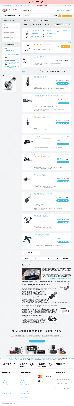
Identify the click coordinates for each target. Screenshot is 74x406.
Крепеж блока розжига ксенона (41, 234)
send (71, 383)
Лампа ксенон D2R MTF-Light (41, 76)
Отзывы (22, 388)
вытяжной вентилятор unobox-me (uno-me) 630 (42, 358)
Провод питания (37, 42)
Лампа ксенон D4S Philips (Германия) (43, 193)
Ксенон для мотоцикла (8, 29)
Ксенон (5, 24)
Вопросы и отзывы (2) (47, 77)
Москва (69, 5)
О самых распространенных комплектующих (60, 278)
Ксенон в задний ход (8, 39)
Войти (68, 10)
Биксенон (6, 27)
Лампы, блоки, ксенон (8, 34)
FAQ (50, 5)
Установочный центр (7, 388)
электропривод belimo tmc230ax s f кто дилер (19, 358)
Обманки (45, 30)
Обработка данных (6, 393)
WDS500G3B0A (3, 358)
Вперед (65, 258)
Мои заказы (60, 10)
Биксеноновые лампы (31, 30)
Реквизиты (4, 380)
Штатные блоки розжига (63, 30)
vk (57, 388)
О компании (5, 376)
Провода (45, 36)
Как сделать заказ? (24, 393)
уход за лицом (23, 397)
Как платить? (26, 5)
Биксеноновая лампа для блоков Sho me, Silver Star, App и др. (48, 95)
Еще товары (31, 252)
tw (64, 388)
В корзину (65, 46)
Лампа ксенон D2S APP (39, 174)
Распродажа (39, 5)
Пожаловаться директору (26, 391)
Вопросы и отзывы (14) (47, 117)
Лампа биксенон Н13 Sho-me (41, 215)
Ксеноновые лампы (31, 36)
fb (60, 388)
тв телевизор (47, 359)
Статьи (4, 391)
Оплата (21, 378)
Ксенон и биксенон (33, 20)
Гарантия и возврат (17, 5)
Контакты (33, 5)
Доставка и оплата (6, 5)
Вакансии (4, 382)
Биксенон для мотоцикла (9, 32)
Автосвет (24, 20)
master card (41, 376)
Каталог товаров (24, 376)
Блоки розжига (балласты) (31, 33)
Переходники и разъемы (47, 33)
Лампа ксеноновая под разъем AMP (42, 154)
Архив (23, 71)
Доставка (22, 382)
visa (49, 376)
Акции (45, 5)
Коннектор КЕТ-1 (38, 136)
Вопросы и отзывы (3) (46, 44)
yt (68, 388)
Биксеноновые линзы (8, 37)
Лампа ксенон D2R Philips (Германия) (43, 116)
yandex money (41, 381)
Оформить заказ (67, 15)
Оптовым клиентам (6, 386)
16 (57, 258)
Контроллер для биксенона (39, 56)
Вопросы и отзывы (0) (47, 216)
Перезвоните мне (26, 10)
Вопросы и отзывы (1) (47, 175)
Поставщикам (5, 384)
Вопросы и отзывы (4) (47, 194)
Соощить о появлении (62, 83)
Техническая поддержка (25, 386)
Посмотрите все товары (37, 341)
